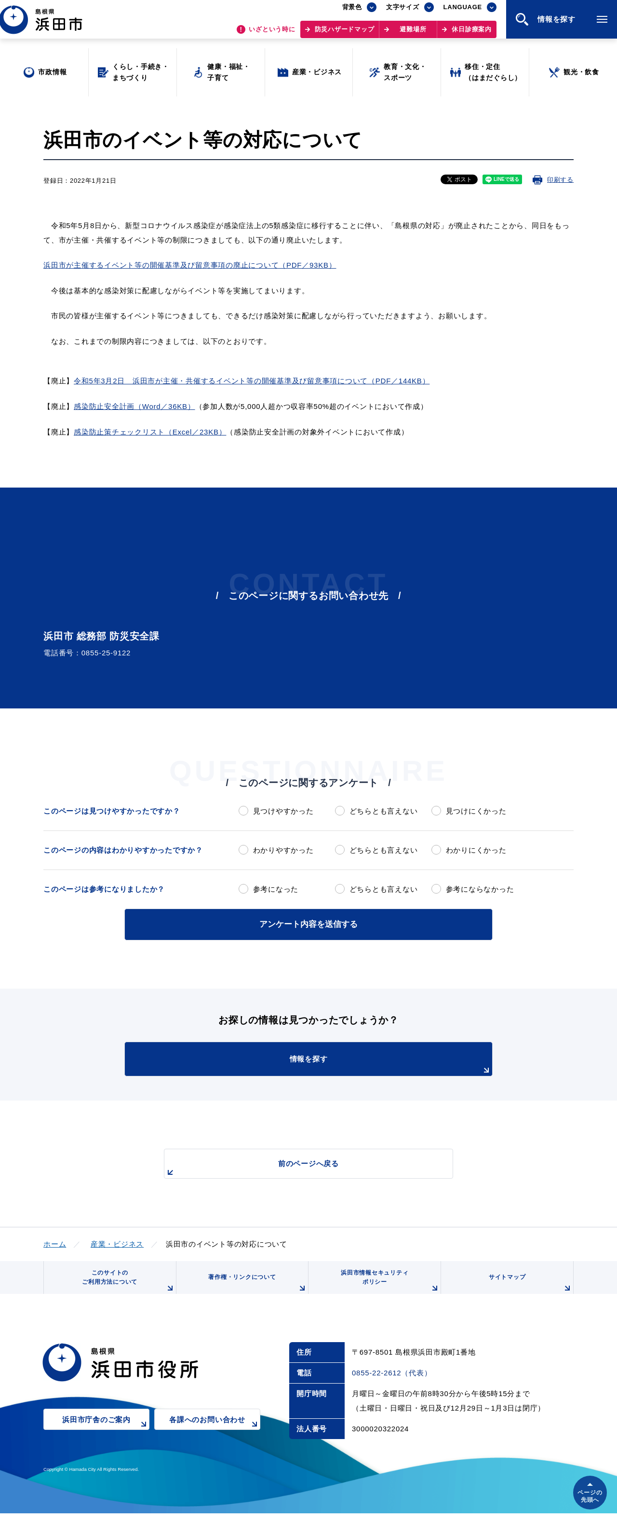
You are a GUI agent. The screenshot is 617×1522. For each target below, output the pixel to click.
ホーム (54, 1242)
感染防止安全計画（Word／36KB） (134, 406)
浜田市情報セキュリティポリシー (387, 1286)
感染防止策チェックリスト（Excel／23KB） (150, 432)
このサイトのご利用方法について (126, 1286)
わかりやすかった (283, 850)
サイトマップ (528, 1290)
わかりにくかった (476, 850)
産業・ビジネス (117, 1242)
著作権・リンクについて (254, 1290)
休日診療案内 (472, 34)
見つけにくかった (476, 811)
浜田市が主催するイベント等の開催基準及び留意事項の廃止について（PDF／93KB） (189, 265)
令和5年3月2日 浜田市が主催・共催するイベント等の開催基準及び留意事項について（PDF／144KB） (251, 381)
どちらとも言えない (383, 811)
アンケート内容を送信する (308, 923)
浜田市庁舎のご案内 (105, 1435)
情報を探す (333, 1063)
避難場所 (413, 34)
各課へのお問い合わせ (214, 1435)
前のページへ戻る (297, 1166)
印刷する (560, 179)
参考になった (276, 889)
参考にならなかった (480, 889)
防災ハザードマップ (345, 34)
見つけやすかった (283, 811)
